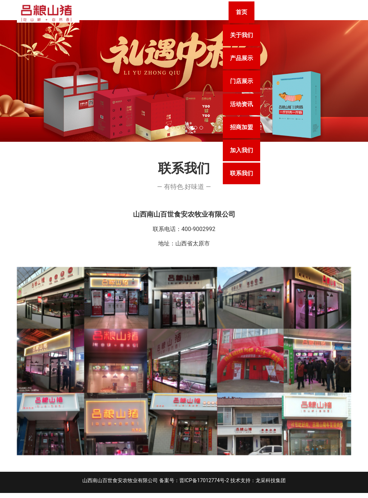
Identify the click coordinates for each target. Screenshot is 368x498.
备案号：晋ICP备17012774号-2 (194, 485)
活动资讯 (320, 12)
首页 (148, 12)
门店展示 (276, 12)
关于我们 (187, 12)
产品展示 (231, 12)
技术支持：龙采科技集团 (258, 485)
